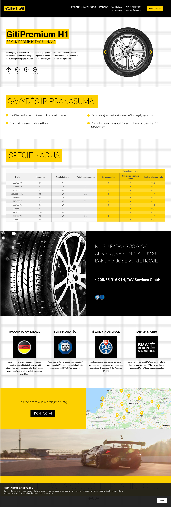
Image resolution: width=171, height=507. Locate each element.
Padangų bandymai (110, 7)
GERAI (162, 500)
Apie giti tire (133, 7)
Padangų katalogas (83, 7)
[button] (155, 8)
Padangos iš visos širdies (125, 10)
